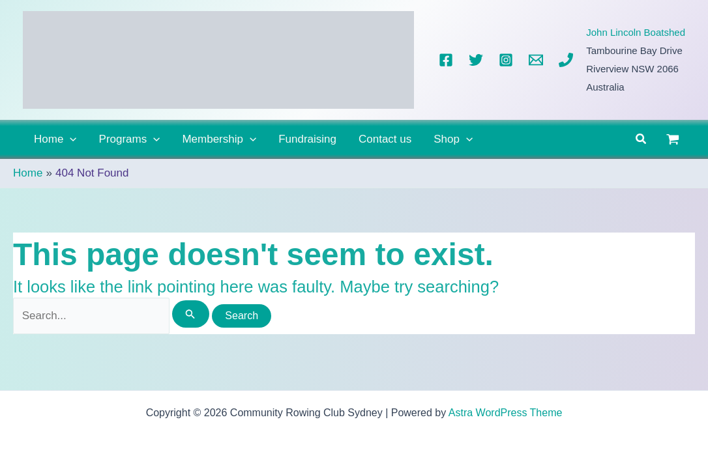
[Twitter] (476, 60)
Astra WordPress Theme (506, 412)
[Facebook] (446, 60)
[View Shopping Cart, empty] (672, 139)
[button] (69, 139)
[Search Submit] (190, 314)
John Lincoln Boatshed (635, 32)
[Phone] (566, 60)
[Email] (536, 60)
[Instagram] (506, 60)
